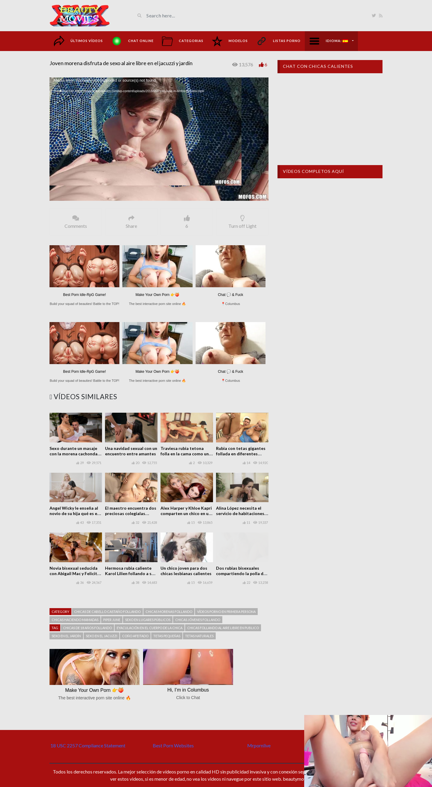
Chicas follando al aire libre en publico (223, 628)
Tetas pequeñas (166, 636)
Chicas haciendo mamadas (75, 620)
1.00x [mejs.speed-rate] (252, 195)
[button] (159, 139)
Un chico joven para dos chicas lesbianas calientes (186, 570)
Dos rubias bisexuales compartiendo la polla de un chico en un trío (241, 573)
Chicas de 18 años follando (87, 628)
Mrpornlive (259, 745)
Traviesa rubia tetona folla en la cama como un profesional (184, 454)
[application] (159, 139)
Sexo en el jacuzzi (101, 636)
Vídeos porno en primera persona (226, 612)
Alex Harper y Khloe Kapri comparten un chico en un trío (186, 513)
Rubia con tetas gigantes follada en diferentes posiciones (241, 454)
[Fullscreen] (261, 195)
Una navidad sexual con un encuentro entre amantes (131, 451)
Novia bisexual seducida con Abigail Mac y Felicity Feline (74, 573)
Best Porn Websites (173, 745)
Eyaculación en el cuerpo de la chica (149, 628)
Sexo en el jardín (66, 636)
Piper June (111, 620)
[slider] (149, 194)
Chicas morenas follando (169, 612)
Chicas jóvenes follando (197, 620)
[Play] (57, 195)
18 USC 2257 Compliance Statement (87, 745)
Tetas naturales (199, 636)
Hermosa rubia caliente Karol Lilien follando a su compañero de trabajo (129, 573)
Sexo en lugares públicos (147, 620)
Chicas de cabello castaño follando (107, 612)
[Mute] (241, 195)
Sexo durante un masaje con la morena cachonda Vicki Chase (74, 454)
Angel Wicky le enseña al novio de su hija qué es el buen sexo (74, 513)
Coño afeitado (135, 636)
